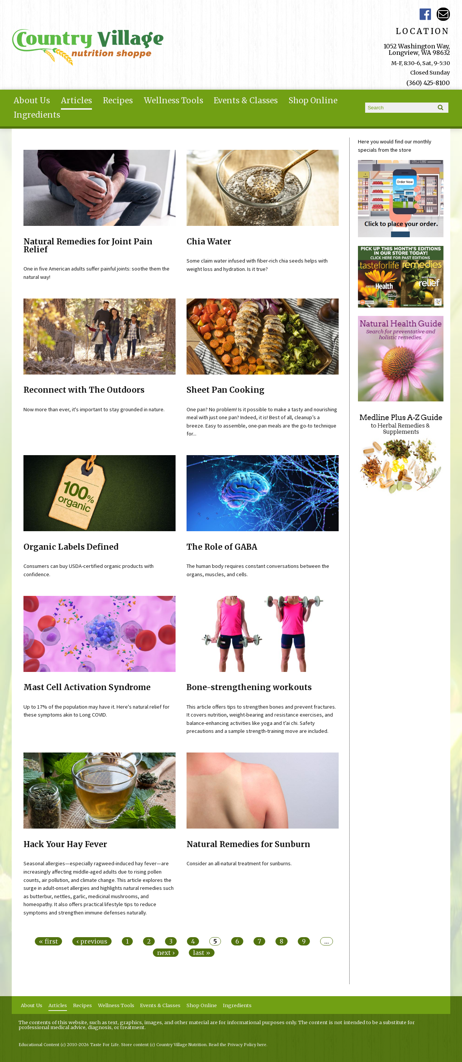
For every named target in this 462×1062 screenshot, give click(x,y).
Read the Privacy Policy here (237, 1044)
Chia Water (209, 242)
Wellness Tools (173, 101)
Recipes (118, 101)
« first (48, 941)
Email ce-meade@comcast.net (443, 14)
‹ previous (91, 941)
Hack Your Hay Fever (65, 844)
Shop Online (313, 101)
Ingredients (37, 115)
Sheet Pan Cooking (225, 390)
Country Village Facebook (425, 14)
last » (201, 952)
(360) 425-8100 (428, 83)
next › (165, 952)
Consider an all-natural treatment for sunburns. (239, 863)
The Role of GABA (222, 547)
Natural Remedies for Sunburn (248, 844)
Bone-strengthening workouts (249, 687)
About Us (32, 101)
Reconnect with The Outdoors (84, 390)
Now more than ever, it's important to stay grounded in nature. (94, 409)
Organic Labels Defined (70, 547)
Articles (76, 101)
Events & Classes (246, 101)
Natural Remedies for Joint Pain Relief (87, 246)
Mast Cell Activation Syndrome (87, 687)
